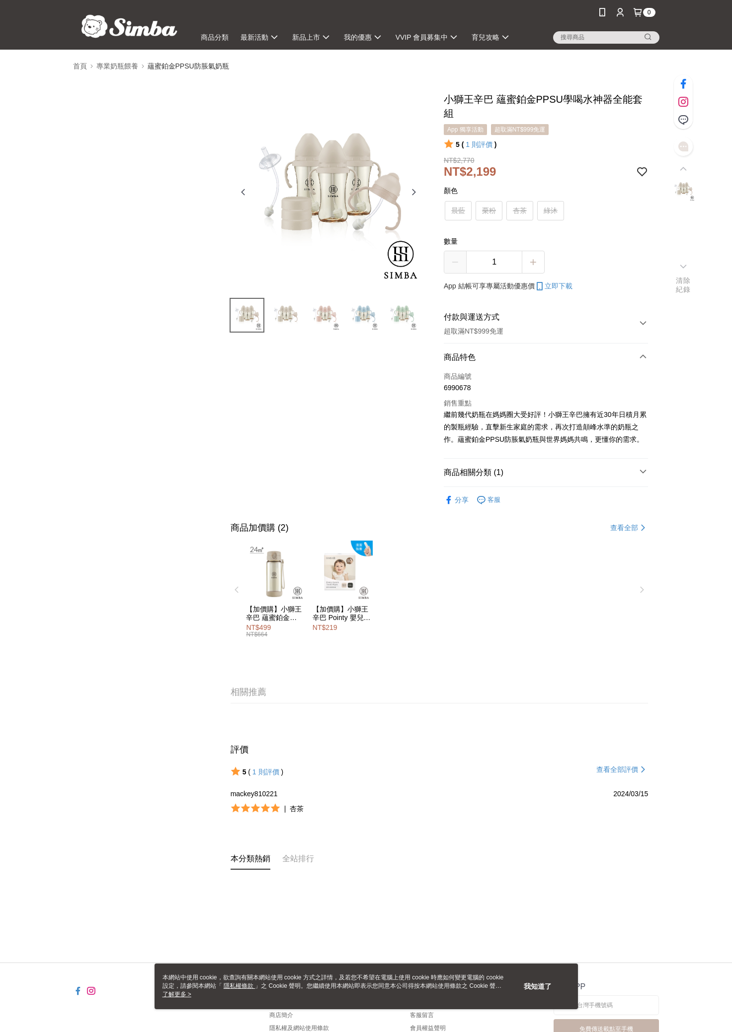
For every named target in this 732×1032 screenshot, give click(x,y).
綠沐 (551, 210)
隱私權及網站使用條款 (299, 1028)
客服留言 (422, 1015)
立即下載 (553, 286)
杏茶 (520, 210)
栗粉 (489, 210)
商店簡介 (281, 1015)
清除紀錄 (683, 284)
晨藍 (458, 210)
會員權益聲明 (428, 1028)
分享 (456, 500)
